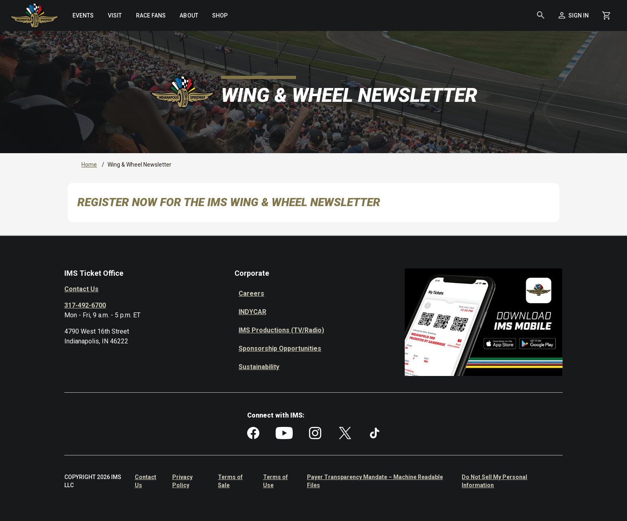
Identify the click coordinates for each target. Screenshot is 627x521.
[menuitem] (83, 15)
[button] (541, 15)
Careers (251, 293)
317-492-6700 (85, 305)
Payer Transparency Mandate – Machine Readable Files (375, 481)
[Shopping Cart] (606, 15)
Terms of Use (275, 481)
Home (89, 164)
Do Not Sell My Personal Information (494, 481)
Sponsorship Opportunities (280, 348)
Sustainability (259, 367)
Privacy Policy (182, 481)
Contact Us (81, 289)
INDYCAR (252, 312)
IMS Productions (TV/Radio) (281, 330)
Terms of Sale (230, 481)
